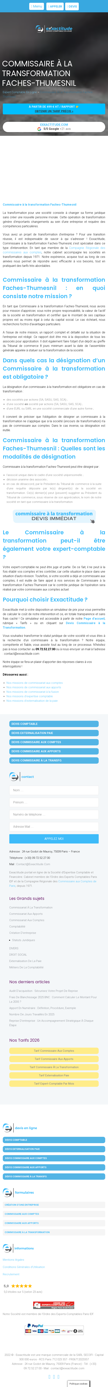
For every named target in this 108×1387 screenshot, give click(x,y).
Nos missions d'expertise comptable (30, 696)
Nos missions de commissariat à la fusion (33, 692)
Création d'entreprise (22, 933)
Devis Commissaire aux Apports (36, 751)
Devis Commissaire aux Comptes (36, 742)
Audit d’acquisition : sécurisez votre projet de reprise (43, 991)
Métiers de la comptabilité (26, 967)
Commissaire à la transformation (27, 1232)
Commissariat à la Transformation (31, 907)
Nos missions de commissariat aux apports (34, 687)
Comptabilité (17, 926)
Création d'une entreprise (22, 1204)
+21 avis (54, 127)
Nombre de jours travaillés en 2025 (31, 1014)
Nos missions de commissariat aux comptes (35, 683)
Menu (36, 6)
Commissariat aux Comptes (26, 920)
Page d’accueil (94, 618)
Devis (72, 6)
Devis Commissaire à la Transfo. (37, 760)
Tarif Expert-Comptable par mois (54, 1083)
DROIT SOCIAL (18, 954)
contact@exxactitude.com (33, 864)
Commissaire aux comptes (22, 1214)
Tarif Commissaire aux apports (54, 1059)
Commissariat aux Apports (26, 914)
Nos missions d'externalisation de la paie (32, 700)
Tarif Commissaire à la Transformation (54, 1067)
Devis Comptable (25, 724)
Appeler (55, 6)
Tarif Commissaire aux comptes (54, 1050)
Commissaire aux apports (22, 1223)
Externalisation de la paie (25, 961)
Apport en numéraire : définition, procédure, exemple (42, 1008)
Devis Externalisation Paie (32, 733)
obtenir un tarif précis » (54, 111)
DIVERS (13, 948)
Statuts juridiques (23, 940)
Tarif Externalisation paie (54, 1075)
